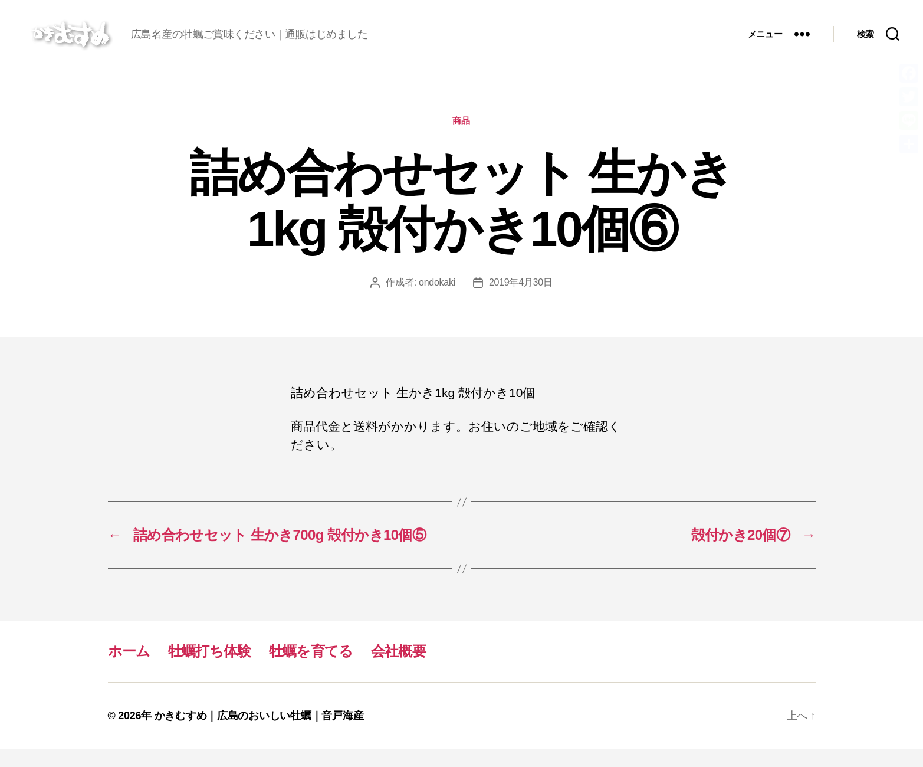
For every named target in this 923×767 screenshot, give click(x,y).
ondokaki (437, 300)
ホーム (129, 669)
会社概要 (398, 669)
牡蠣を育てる (311, 669)
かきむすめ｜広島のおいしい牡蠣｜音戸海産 (259, 733)
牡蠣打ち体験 (209, 669)
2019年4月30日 (521, 300)
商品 (461, 138)
